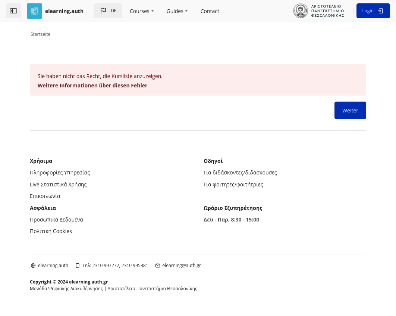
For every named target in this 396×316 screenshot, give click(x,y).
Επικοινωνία (45, 195)
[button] (108, 10)
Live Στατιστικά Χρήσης (58, 184)
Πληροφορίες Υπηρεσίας (60, 172)
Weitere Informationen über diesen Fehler (92, 85)
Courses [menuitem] (140, 11)
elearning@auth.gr (182, 265)
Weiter (350, 110)
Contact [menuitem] (210, 11)
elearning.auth (53, 265)
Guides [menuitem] (174, 11)
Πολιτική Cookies (51, 231)
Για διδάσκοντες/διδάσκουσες (240, 172)
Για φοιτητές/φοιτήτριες (233, 184)
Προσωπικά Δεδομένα (56, 219)
